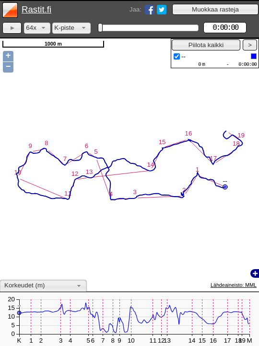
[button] (215, 9)
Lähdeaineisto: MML (234, 285)
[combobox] (37, 28)
